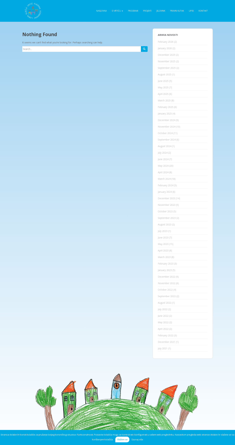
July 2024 (162, 152)
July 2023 (162, 231)
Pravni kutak (177, 10)
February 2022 (165, 335)
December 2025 (166, 54)
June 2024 (163, 159)
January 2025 (165, 113)
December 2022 (166, 276)
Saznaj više (137, 439)
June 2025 (163, 80)
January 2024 (165, 191)
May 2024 (163, 165)
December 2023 (166, 198)
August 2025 (164, 74)
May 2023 (163, 244)
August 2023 (164, 224)
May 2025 (163, 87)
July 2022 (162, 309)
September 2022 (167, 296)
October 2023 (165, 211)
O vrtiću (117, 10)
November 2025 (166, 61)
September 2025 (167, 67)
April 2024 (163, 172)
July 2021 (162, 348)
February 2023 (165, 263)
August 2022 (164, 302)
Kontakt (203, 10)
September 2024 (167, 139)
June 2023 (163, 237)
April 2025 (163, 94)
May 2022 (163, 322)
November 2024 (166, 126)
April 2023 (163, 250)
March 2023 (164, 257)
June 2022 (163, 315)
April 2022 (163, 328)
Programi (133, 10)
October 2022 (165, 289)
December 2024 (166, 120)
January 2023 (165, 270)
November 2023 (166, 204)
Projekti (147, 10)
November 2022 (166, 283)
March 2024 (164, 178)
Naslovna (101, 10)
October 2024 (165, 133)
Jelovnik (161, 10)
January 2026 (165, 48)
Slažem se (122, 439)
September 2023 (167, 217)
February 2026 (165, 41)
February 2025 (165, 107)
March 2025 (164, 100)
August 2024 (164, 146)
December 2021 (166, 341)
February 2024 (165, 185)
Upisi (191, 10)
